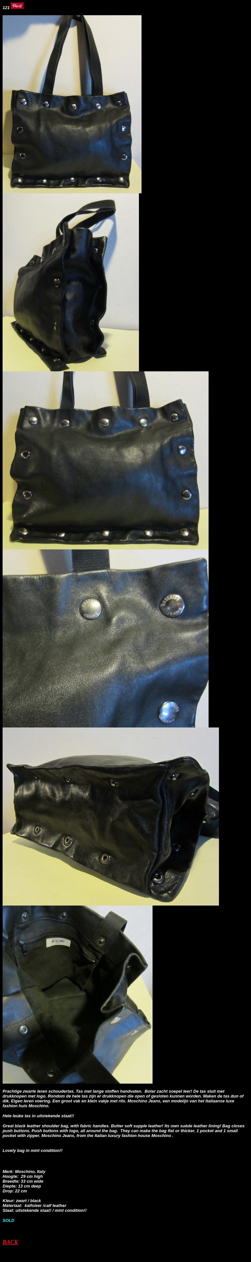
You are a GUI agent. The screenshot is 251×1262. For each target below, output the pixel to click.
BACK (10, 1242)
